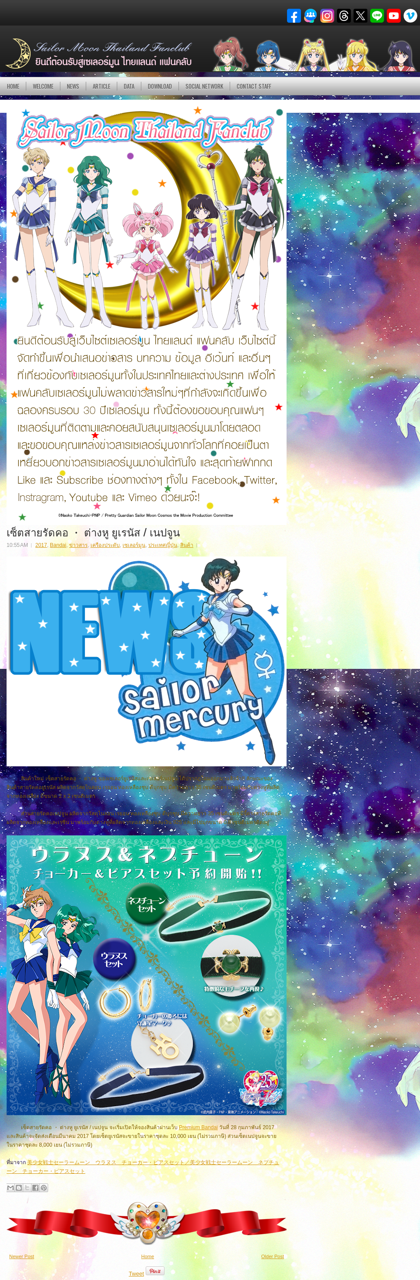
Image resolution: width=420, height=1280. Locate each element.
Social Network (204, 86)
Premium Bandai (198, 1127)
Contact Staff (254, 86)
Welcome (43, 86)
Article (101, 86)
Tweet (136, 1273)
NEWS (73, 86)
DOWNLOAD (160, 86)
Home (13, 86)
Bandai (58, 545)
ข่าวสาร (78, 545)
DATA (129, 86)
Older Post (272, 1256)
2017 (41, 545)
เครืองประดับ (105, 545)
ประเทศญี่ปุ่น (162, 545)
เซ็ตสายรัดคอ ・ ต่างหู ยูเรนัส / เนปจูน (93, 531)
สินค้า (186, 545)
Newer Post (21, 1256)
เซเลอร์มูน (133, 545)
